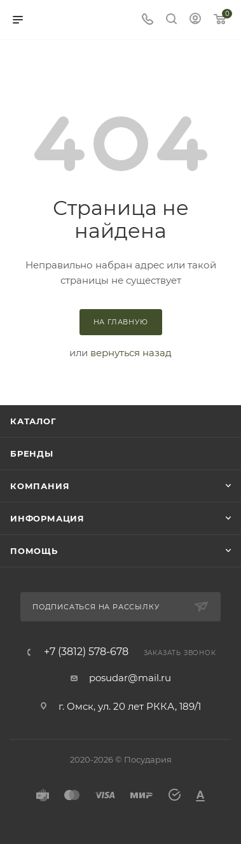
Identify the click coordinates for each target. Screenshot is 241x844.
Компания (39, 486)
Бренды (31, 453)
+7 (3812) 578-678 (86, 652)
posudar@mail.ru (130, 678)
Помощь (34, 551)
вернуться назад (131, 353)
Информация (47, 518)
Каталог (33, 421)
